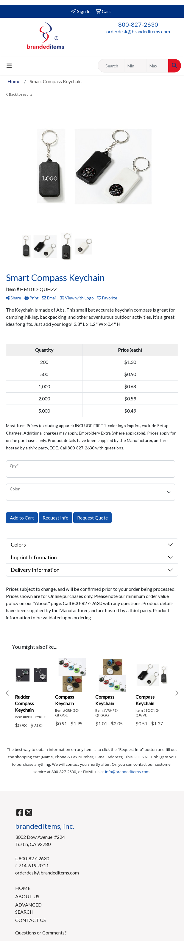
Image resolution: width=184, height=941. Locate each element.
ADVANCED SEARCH (28, 908)
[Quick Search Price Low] (135, 65)
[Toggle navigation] (9, 65)
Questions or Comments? (41, 932)
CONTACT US (30, 920)
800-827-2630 (138, 24)
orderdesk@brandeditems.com (138, 31)
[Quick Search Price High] (157, 65)
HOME (22, 888)
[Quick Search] (111, 65)
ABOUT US (27, 896)
